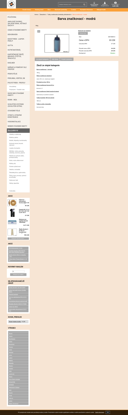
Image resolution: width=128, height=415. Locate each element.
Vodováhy (12, 191)
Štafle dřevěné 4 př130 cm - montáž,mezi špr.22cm (23, 230)
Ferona (11, 347)
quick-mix (11, 374)
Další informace (99, 412)
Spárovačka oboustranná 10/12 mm (17, 310)
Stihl (10, 390)
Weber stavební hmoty (17, 126)
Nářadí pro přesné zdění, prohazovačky (16, 156)
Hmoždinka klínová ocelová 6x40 (18, 301)
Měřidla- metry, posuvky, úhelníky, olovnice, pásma (17, 152)
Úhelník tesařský (13, 294)
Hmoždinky (12, 86)
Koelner (11, 63)
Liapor (10, 358)
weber (10, 401)
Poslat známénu (66, 59)
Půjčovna (12, 17)
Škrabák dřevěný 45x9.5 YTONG (18, 304)
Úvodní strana (26, 9)
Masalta (11, 363)
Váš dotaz (55, 59)
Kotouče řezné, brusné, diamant (16, 144)
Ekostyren (11, 344)
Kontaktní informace (86, 9)
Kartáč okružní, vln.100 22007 (17, 287)
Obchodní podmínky (61, 9)
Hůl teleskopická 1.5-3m (15, 248)
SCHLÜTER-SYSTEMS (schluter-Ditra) (16, 105)
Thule (10, 395)
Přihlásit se (104, 4)
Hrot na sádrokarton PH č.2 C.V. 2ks (18, 297)
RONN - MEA (12, 100)
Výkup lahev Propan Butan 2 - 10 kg (18, 259)
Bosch (10, 333)
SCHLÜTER (12, 382)
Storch (10, 393)
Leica (10, 355)
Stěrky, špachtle (14, 183)
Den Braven (12, 34)
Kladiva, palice (13, 137)
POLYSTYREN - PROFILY (16, 83)
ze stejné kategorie (42, 59)
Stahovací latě (13, 180)
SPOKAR (11, 385)
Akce (49, 9)
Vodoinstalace (14, 122)
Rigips (10, 376)
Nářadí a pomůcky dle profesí (17, 68)
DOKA (10, 341)
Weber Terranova (13, 403)
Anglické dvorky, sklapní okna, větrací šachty (17, 23)
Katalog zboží (39, 9)
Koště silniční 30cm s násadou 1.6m (17, 255)
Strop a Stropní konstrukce (15, 116)
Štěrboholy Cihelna (14, 387)
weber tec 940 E (13, 306)
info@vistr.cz (94, 5)
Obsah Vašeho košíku (15, 321)
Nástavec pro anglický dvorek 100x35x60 (23, 221)
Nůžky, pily (12, 163)
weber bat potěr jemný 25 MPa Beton (17, 291)
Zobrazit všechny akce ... (18, 238)
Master (11, 366)
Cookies (73, 9)
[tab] (42, 59)
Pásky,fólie (12, 74)
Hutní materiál (14, 50)
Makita (11, 360)
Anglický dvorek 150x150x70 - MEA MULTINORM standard (17, 251)
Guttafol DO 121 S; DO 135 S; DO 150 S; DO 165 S (24, 211)
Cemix (10, 336)
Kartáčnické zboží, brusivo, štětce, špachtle (16, 56)
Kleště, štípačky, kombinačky (18, 140)
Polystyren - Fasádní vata (17, 89)
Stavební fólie (14, 111)
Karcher (11, 352)
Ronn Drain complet (14, 379)
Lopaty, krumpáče (14, 148)
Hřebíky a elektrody (15, 134)
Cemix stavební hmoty (17, 30)
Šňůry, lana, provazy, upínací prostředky (17, 176)
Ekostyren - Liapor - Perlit (16, 40)
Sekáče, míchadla (14, 169)
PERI (10, 371)
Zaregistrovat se (105, 5)
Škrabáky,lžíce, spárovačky (17, 172)
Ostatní (11, 368)
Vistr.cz (11, 398)
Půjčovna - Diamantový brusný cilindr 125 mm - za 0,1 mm (24, 201)
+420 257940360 (94, 4)
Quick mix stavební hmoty (16, 94)
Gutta (10, 45)
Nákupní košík (101, 9)
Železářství (13, 131)
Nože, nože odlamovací (16, 160)
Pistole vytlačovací (15, 166)
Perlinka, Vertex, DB (16, 78)
